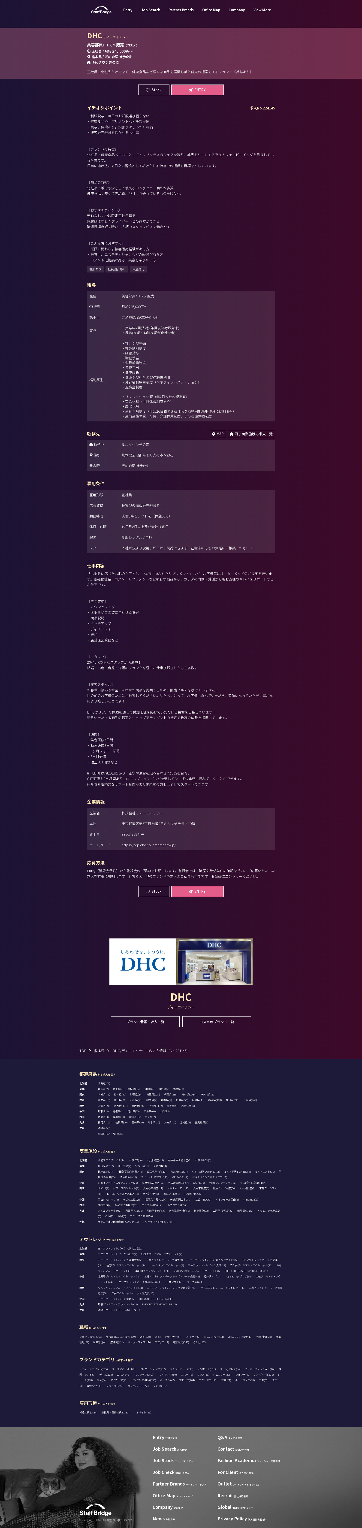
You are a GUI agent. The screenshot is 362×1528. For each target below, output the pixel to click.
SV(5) (158, 1336)
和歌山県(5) (188, 1105)
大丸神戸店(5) (151, 1193)
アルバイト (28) (142, 1412)
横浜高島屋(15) (128, 1177)
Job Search (150, 12)
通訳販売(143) (181, 1342)
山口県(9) (165, 1111)
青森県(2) (103, 1089)
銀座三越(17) (105, 1171)
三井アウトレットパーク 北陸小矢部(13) (139, 1282)
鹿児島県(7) (201, 1122)
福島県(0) (178, 1089)
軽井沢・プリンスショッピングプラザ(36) (228, 1276)
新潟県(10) (104, 1100)
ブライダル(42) (115, 1386)
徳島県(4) (103, 1117)
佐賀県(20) (121, 1122)
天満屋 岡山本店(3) (181, 1199)
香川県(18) (119, 1117)
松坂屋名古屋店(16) (153, 1182)
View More (262, 12)
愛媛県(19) (135, 1117)
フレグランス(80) (167, 1374)
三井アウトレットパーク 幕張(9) (164, 1260)
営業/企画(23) (264, 1336)
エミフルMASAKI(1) (152, 1205)
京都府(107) (121, 1105)
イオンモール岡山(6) (227, 1199)
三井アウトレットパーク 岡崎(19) (185, 1282)
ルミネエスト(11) (265, 1171)
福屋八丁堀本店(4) (155, 1199)
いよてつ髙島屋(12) (126, 1205)
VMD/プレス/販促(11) (240, 1336)
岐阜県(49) (198, 1100)
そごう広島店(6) (132, 1199)
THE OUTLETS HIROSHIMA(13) (156, 1299)
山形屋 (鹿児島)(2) (223, 1210)
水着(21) (226, 1380)
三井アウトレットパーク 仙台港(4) (117, 1254)
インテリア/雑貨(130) (143, 1380)
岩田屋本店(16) (134, 1210)
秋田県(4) (149, 1089)
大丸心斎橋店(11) (153, 1188)
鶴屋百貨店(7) (245, 1210)
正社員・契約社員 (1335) (115, 1412)
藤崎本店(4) (160, 1166)
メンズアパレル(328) (124, 1369)
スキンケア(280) (143, 1374)
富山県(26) (120, 1100)
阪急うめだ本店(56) (224, 1188)
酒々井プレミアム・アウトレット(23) (251, 1265)
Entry (128, 12)
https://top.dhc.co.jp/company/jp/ (149, 844)
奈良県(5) (172, 1105)
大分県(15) (170, 1122)
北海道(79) (104, 1083)
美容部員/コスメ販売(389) (121, 1336)
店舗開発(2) (117, 1342)
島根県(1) (118, 1111)
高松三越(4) (104, 1205)
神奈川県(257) (208, 1094)
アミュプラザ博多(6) (142, 1216)
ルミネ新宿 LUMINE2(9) (237, 1171)
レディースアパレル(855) (93, 1369)
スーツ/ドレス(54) (230, 1369)
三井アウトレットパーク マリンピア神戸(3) (171, 1287)
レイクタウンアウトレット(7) (167, 1265)
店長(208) (145, 1336)
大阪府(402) (138, 1105)
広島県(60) (150, 1111)
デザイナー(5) (173, 1336)
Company (237, 12)
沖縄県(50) (104, 1128)
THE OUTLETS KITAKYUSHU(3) (159, 1304)
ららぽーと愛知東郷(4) (253, 1182)
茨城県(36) (104, 1094)
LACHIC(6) (199, 1182)
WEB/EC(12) (162, 1342)
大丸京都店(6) (201, 1188)
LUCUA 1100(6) (171, 1193)
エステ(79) (187, 1374)
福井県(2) (151, 1100)
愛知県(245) (232, 1100)
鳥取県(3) (103, 1111)
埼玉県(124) (153, 1094)
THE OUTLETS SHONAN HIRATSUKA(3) (246, 1271)
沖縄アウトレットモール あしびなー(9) (120, 1310)
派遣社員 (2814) (88, 1412)
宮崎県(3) (185, 1122)
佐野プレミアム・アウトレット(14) (126, 1265)
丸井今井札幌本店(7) (179, 1160)
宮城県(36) (133, 1089)
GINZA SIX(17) (180, 1177)
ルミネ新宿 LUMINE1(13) (206, 1171)
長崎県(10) (138, 1122)
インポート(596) (206, 1369)
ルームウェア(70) (245, 1380)
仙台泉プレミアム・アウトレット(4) (161, 1254)
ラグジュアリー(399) (181, 1369)
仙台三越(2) (124, 1166)
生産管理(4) (99, 1342)
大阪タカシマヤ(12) (178, 1188)
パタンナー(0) (192, 1336)
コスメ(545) (123, 1374)
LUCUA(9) (103, 1188)
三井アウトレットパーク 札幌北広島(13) (121, 1248)
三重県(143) (250, 1100)
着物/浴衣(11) (94, 1386)
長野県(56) (182, 1100)
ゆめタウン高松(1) (177, 1205)
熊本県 (99, 1050)
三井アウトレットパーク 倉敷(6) (116, 1299)
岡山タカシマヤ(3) (108, 1199)
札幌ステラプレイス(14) (111, 1160)
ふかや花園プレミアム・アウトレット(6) (197, 1271)
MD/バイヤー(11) (214, 1336)
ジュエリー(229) (222, 1374)
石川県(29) (136, 1100)
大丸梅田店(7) (247, 1188)
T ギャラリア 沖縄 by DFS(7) (159, 1221)
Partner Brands (181, 12)
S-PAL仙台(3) (142, 1166)
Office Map (211, 12)
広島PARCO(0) (203, 1199)
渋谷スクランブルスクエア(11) (209, 1177)
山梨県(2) (166, 1100)
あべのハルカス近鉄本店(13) (122, 1193)
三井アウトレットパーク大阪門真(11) (133, 1293)
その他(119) (160, 1386)
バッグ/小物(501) (264, 1374)
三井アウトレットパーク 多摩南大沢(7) (120, 1260)
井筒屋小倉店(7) (156, 1210)
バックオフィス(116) (139, 1342)
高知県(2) (150, 1117)
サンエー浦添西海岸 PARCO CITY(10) (118, 1221)
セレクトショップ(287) (152, 1369)
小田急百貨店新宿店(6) (130, 1171)
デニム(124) (106, 1374)
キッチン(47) (167, 1380)
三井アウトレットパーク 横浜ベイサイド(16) (212, 1260)
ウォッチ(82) (242, 1374)
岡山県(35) (133, 1111)
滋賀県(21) (104, 1105)
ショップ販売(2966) (90, 1336)
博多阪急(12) (201, 1210)
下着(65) (263, 1380)
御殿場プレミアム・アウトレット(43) (119, 1276)
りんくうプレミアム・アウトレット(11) (120, 1287)
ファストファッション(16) (259, 1369)
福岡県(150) (105, 1122)
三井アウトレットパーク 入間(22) (207, 1265)
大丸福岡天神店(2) (179, 1210)
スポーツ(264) (187, 1380)
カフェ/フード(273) (138, 1386)
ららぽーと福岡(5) (115, 1216)
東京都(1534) (188, 1094)
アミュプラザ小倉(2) (109, 1210)
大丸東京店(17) (179, 1171)
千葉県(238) (171, 1094)
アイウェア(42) (118, 1380)
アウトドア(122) (208, 1380)
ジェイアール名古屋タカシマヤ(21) (118, 1182)
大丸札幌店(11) (155, 1160)
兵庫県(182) (156, 1105)
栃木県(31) (120, 1094)
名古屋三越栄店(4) (178, 1182)
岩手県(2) (118, 1089)
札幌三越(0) (136, 1160)
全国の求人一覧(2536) (110, 1133)
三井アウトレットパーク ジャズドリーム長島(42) (172, 1276)
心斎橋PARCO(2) (193, 1193)
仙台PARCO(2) (106, 1166)
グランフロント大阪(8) (126, 1188)
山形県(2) (163, 1089)
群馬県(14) (136, 1094)
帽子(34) (101, 1380)
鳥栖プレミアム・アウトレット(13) (118, 1304)
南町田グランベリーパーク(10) (152, 1271)
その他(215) (200, 1342)
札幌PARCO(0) (203, 1160)
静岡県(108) (215, 1100)
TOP (82, 1050)
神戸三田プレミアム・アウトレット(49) (222, 1287)
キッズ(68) (203, 1374)
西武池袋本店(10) (156, 1171)
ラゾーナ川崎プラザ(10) (154, 1177)
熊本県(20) (154, 1122)
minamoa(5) (250, 1199)
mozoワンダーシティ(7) (222, 1182)
